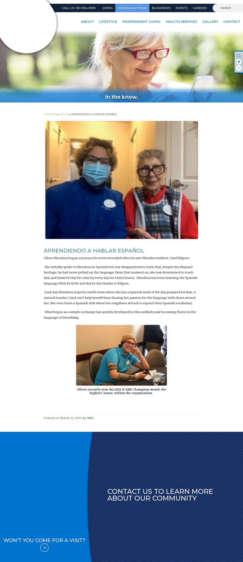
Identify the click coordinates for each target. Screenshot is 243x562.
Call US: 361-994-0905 (79, 8)
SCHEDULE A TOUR (132, 8)
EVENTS (182, 8)
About (87, 22)
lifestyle (108, 22)
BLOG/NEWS (161, 8)
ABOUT (63, 114)
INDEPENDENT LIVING (141, 22)
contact (231, 22)
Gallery (210, 22)
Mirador (50, 114)
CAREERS (200, 8)
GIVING (107, 8)
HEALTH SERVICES (181, 22)
